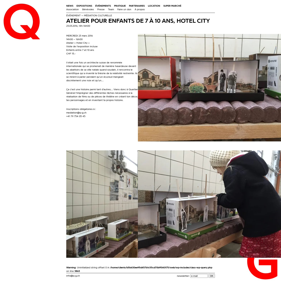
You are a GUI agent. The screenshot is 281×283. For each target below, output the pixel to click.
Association (72, 9)
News (69, 6)
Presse (101, 9)
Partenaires (137, 6)
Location (154, 6)
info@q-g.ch (73, 276)
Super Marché (172, 6)
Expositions (84, 6)
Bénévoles (88, 9)
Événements (103, 6)
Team (111, 9)
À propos (140, 9)
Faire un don (124, 9)
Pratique (120, 6)
